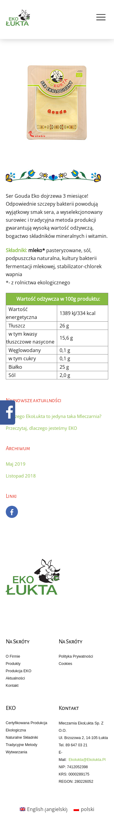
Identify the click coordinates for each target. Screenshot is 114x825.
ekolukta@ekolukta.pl (87, 760)
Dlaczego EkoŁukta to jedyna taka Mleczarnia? (53, 416)
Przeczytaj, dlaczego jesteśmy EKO (41, 428)
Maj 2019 (16, 464)
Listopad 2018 (21, 476)
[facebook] (12, 511)
